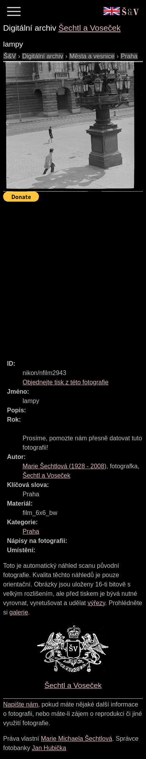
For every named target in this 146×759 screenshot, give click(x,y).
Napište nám (20, 704)
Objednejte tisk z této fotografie (66, 382)
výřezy (96, 603)
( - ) (64, 466)
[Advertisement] (73, 277)
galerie (18, 612)
